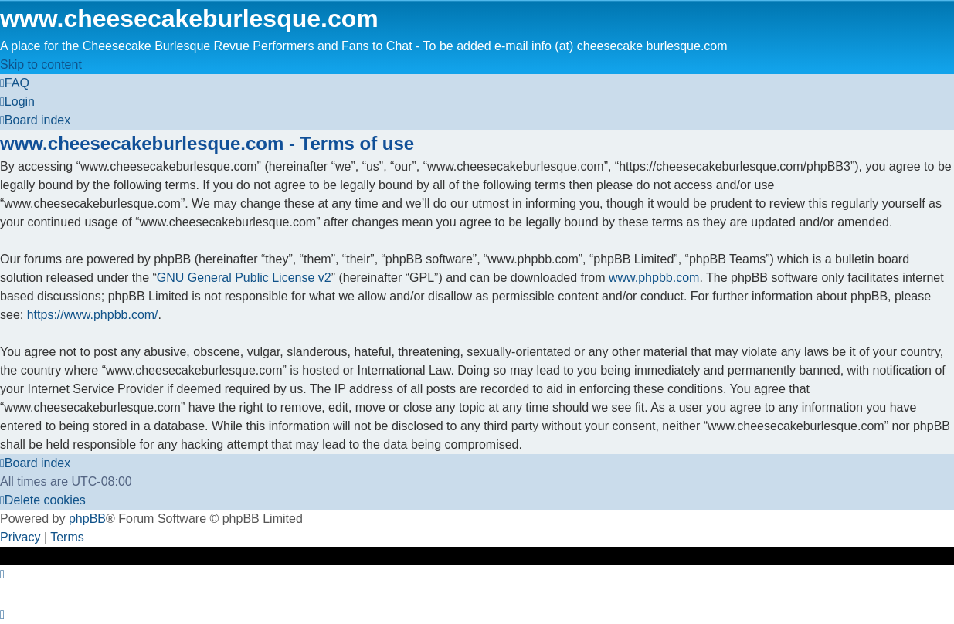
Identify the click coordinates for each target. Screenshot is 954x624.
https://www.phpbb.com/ (92, 314)
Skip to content (41, 64)
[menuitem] (14, 83)
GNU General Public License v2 (244, 277)
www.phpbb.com (654, 277)
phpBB (87, 518)
